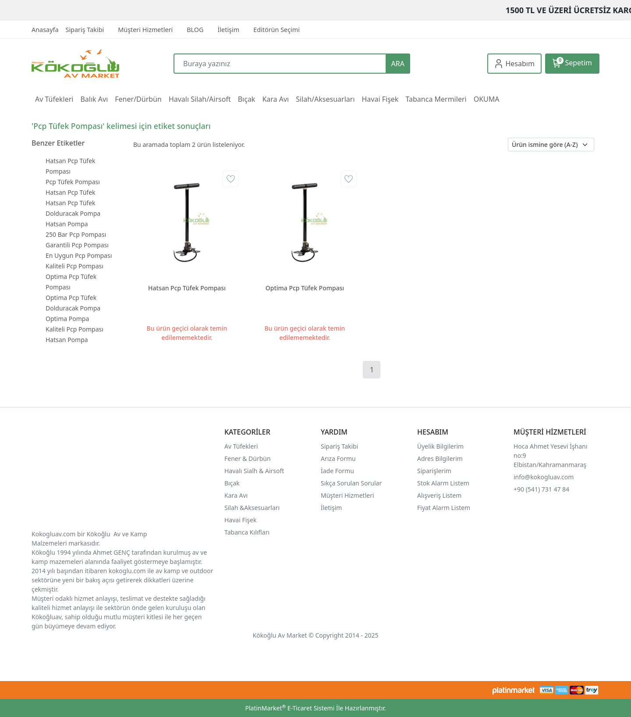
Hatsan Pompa (67, 224)
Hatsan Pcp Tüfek (71, 192)
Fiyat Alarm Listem (443, 507)
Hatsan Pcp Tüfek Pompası (187, 288)
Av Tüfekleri (241, 446)
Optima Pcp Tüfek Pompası (305, 288)
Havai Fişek (240, 520)
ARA (397, 63)
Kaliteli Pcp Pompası (74, 266)
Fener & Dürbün (247, 458)
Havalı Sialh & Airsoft (254, 471)
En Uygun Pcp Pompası (79, 255)
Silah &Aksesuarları (252, 507)
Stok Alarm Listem (443, 483)
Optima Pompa (67, 318)
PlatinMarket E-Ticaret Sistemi (289, 708)
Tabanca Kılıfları (247, 532)
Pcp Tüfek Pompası (73, 182)
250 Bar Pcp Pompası (76, 234)
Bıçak (232, 483)
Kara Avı (236, 495)
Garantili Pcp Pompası (77, 245)
